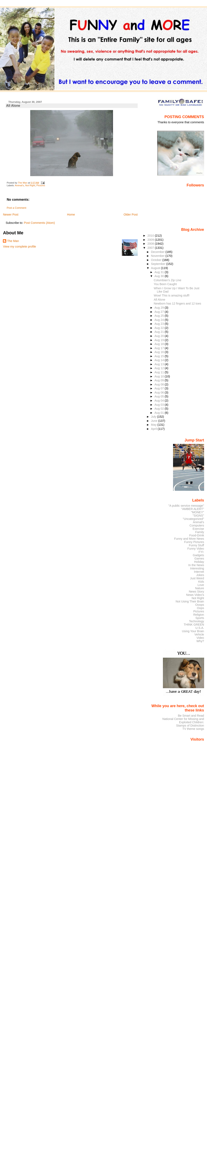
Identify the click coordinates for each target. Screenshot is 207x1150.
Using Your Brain (193, 631)
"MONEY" (197, 512)
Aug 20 (159, 336)
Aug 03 (159, 404)
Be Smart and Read (191, 715)
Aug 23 (159, 323)
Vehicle (199, 634)
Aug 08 (159, 384)
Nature (199, 588)
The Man (13, 241)
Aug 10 (159, 376)
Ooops (199, 604)
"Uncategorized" (193, 518)
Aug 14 (159, 360)
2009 (151, 239)
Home (71, 214)
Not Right (30, 185)
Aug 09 (159, 380)
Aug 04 (159, 400)
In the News (196, 565)
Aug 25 (159, 315)
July (154, 416)
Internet (199, 571)
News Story (196, 591)
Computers (196, 525)
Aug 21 (159, 331)
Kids (201, 581)
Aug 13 (159, 364)
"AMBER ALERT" (192, 509)
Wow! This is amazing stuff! (172, 295)
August (156, 268)
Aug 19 (159, 340)
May (154, 424)
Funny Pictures (194, 542)
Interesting (197, 568)
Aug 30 (159, 276)
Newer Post (10, 214)
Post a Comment (16, 207)
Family (199, 532)
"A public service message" (186, 505)
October (156, 260)
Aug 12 (159, 368)
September (158, 264)
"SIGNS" (198, 515)
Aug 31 (159, 272)
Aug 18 (159, 344)
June (154, 420)
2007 (151, 247)
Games (199, 558)
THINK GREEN (194, 624)
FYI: (201, 552)
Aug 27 (159, 311)
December (158, 252)
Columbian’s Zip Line (167, 280)
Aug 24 (159, 319)
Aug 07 (159, 388)
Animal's (19, 185)
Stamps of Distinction (190, 725)
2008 (151, 243)
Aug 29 (159, 307)
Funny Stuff (196, 545)
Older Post (131, 214)
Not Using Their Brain (190, 601)
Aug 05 (159, 396)
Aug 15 (159, 356)
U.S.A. (199, 628)
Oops (200, 608)
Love (200, 585)
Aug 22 (159, 328)
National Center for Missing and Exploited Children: (183, 720)
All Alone (159, 299)
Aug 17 (159, 348)
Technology (196, 621)
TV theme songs (193, 728)
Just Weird (197, 578)
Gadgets (198, 555)
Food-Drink (196, 535)
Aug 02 (159, 408)
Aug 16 (159, 352)
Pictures (40, 185)
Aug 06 (159, 392)
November (158, 255)
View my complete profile (19, 246)
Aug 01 (159, 412)
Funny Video (195, 548)
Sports (199, 618)
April (154, 428)
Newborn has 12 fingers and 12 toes (177, 303)
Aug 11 (159, 372)
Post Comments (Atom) (39, 222)
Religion (198, 614)
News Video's (195, 594)
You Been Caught (165, 284)
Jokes (200, 575)
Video (200, 637)
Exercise (198, 528)
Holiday (199, 561)
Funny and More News (189, 538)
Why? (200, 641)
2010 (151, 235)
